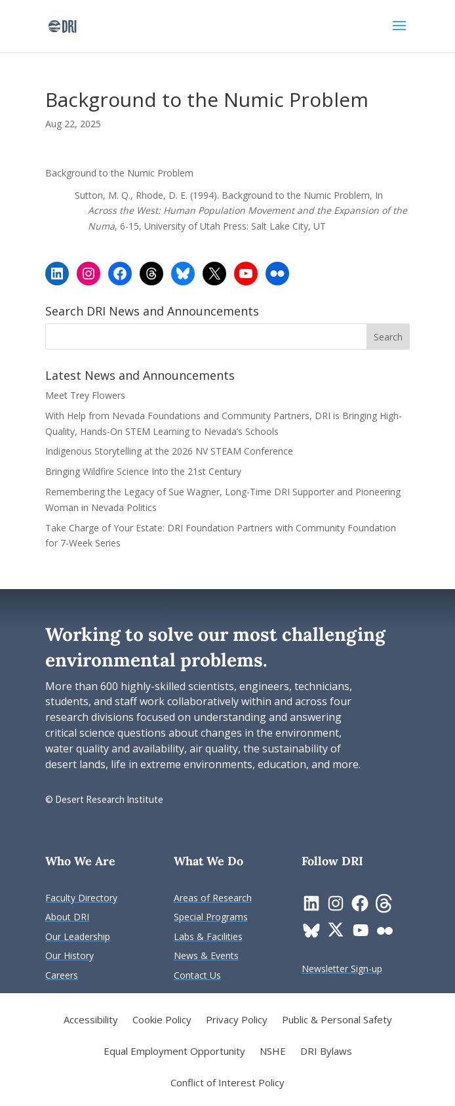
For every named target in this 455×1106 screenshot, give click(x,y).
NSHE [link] (273, 1051)
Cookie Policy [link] (161, 1020)
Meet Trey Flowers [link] (85, 395)
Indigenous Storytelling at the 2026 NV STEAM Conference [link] (169, 451)
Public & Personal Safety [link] (337, 1020)
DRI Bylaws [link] (326, 1051)
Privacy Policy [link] (236, 1020)
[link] (62, 25)
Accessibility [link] (91, 1020)
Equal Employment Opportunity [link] (174, 1051)
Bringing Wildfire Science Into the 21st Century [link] (144, 471)
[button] (399, 34)
